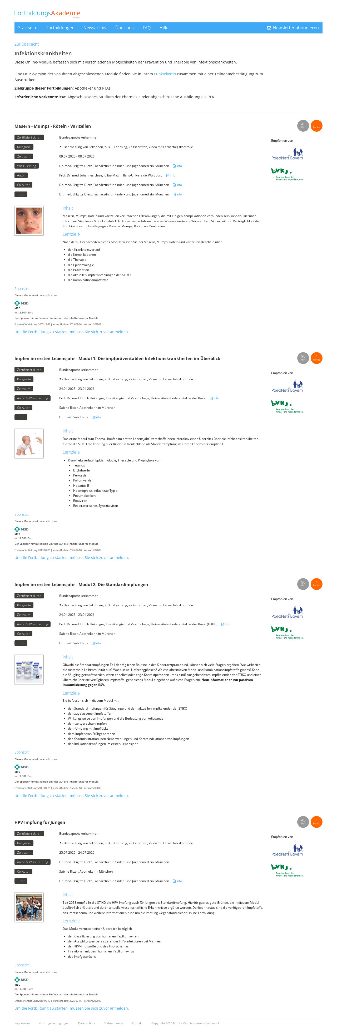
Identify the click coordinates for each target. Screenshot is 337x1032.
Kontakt (137, 1023)
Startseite (27, 28)
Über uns (124, 28)
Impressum (22, 1023)
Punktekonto (165, 73)
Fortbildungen (60, 28)
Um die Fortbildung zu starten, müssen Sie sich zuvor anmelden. (71, 331)
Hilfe (164, 28)
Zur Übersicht (26, 44)
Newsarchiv (94, 28)
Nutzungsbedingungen (54, 1023)
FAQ (147, 28)
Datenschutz (87, 1023)
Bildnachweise (114, 1023)
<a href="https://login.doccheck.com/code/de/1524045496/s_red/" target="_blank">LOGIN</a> (291, 68)
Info (177, 166)
